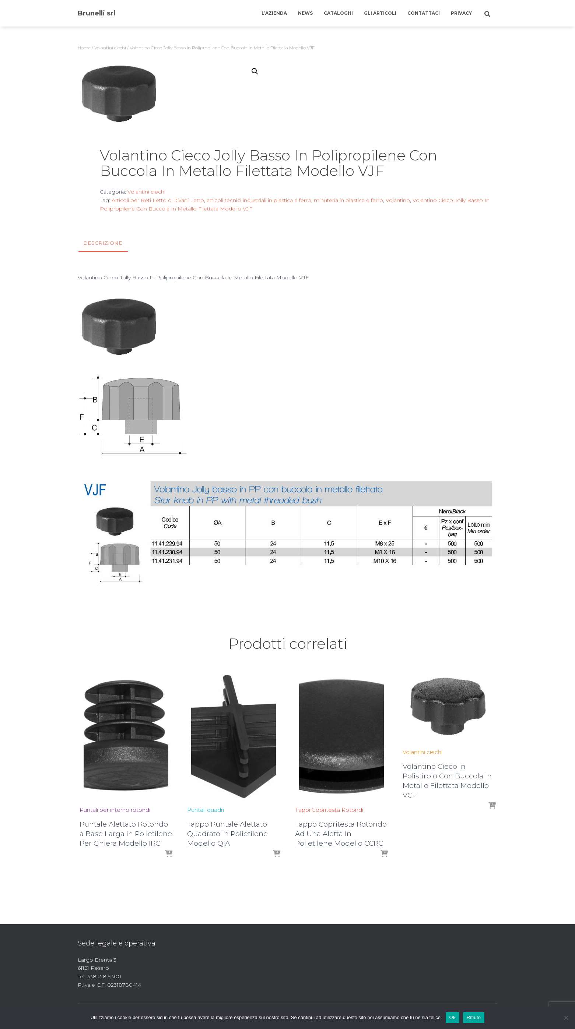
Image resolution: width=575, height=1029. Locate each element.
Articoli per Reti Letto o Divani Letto (158, 200)
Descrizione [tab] (102, 243)
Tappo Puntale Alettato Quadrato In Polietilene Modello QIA (227, 834)
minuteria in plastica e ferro (348, 200)
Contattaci (423, 13)
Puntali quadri (205, 809)
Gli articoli (380, 13)
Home (84, 47)
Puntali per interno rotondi (115, 809)
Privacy (461, 13)
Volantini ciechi (110, 47)
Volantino (398, 200)
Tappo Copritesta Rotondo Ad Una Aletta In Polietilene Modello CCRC (341, 834)
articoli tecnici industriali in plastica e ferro (259, 200)
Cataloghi (338, 13)
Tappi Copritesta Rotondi (329, 809)
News (305, 13)
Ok (452, 1017)
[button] (255, 71)
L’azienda (274, 13)
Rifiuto (474, 1017)
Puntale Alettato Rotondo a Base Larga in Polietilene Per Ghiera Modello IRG (126, 834)
